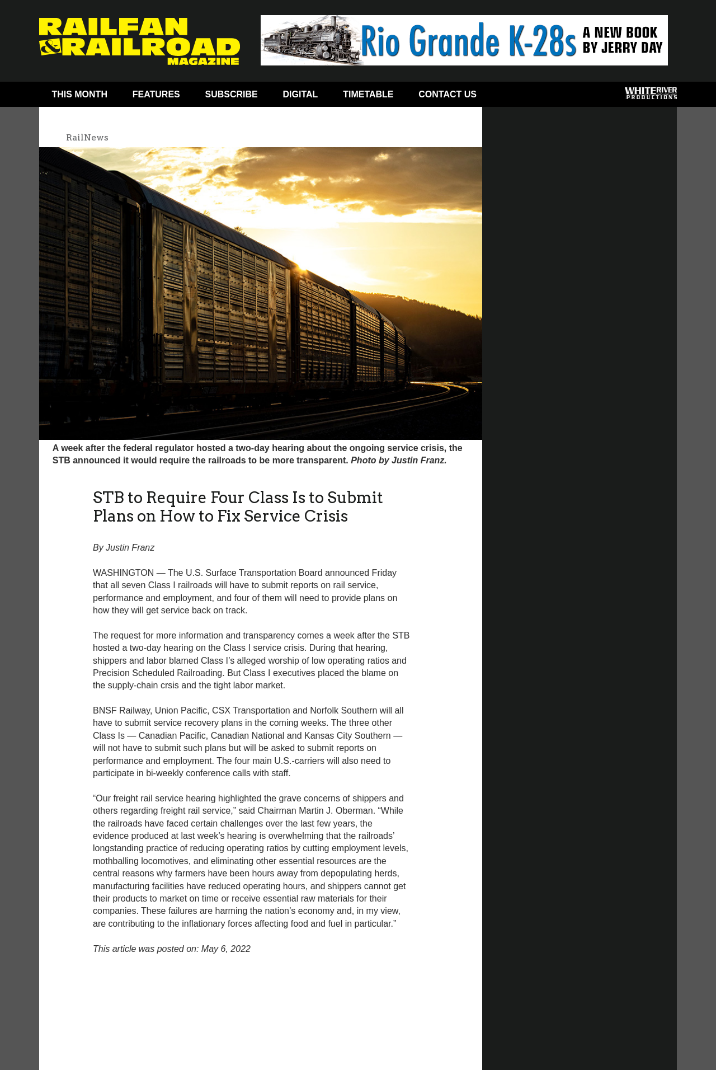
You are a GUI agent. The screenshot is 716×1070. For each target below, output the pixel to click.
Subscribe (231, 94)
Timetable (368, 94)
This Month (79, 94)
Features (156, 94)
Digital (300, 94)
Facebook (510, 97)
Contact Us (447, 94)
